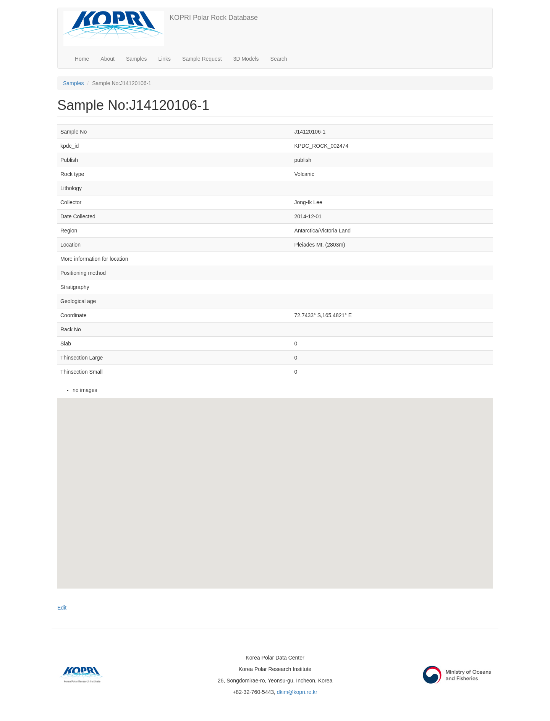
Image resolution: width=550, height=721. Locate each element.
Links (164, 59)
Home (82, 59)
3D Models (246, 59)
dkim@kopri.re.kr (297, 692)
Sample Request (202, 59)
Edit (61, 608)
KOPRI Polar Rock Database (214, 17)
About (107, 59)
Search (278, 59)
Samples (136, 59)
